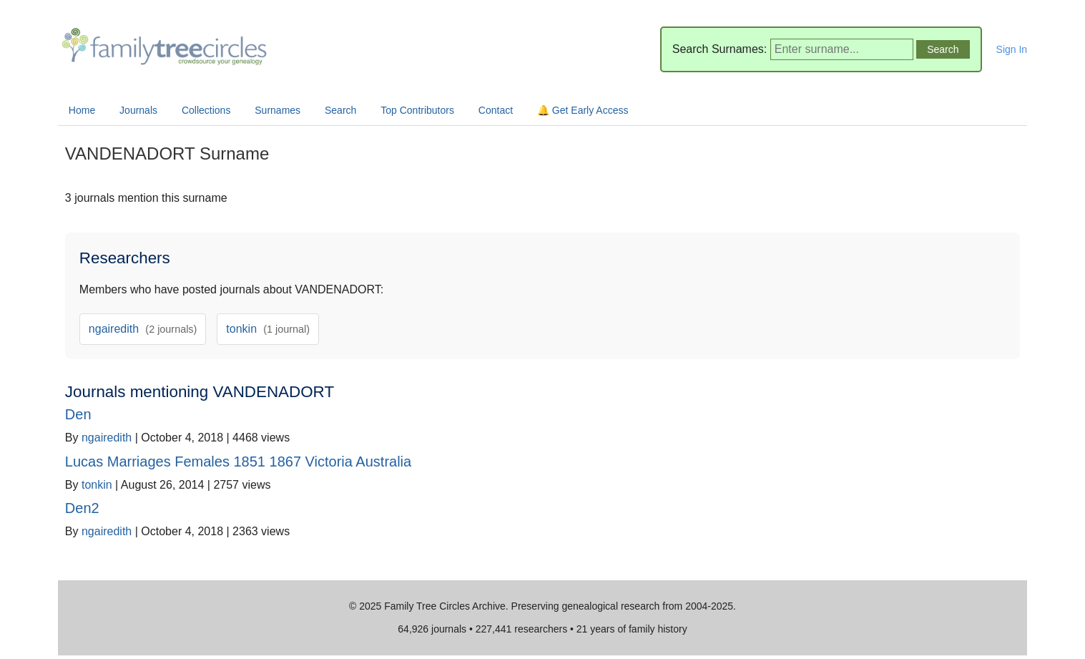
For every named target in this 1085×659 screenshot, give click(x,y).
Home (82, 110)
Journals (138, 110)
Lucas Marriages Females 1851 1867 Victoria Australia (238, 461)
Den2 (82, 508)
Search (340, 110)
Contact (495, 110)
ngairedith (143, 329)
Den (78, 414)
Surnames (277, 110)
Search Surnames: (719, 49)
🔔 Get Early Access (582, 110)
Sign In (1012, 49)
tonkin (268, 329)
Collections (206, 110)
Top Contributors (417, 110)
